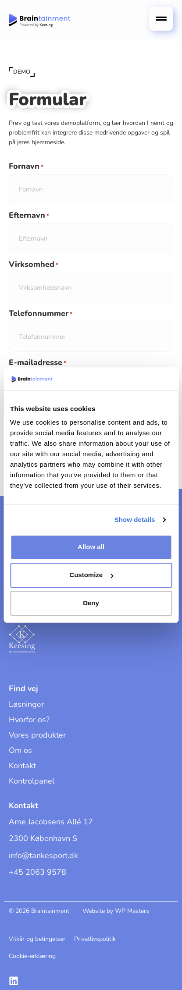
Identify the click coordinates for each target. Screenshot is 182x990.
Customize (91, 575)
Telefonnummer (40, 313)
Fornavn (26, 166)
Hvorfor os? (29, 719)
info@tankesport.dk (43, 855)
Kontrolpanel (31, 781)
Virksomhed (33, 264)
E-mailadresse (37, 362)
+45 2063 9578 (37, 872)
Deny (91, 603)
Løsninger (26, 704)
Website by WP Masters (115, 911)
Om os (20, 750)
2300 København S (43, 838)
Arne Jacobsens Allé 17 (51, 821)
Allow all (91, 547)
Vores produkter (37, 735)
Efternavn (29, 215)
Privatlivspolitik (95, 939)
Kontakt (22, 765)
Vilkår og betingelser (37, 939)
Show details (134, 519)
